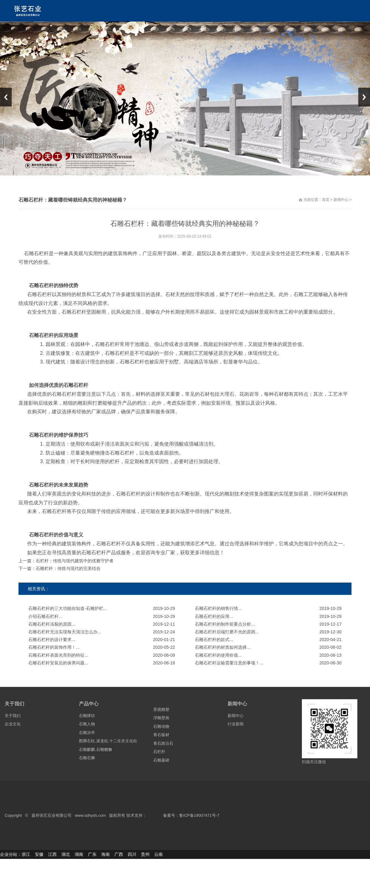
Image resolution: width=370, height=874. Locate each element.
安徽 (39, 854)
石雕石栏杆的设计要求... (51, 639)
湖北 (65, 854)
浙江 (26, 854)
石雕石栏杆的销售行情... (218, 608)
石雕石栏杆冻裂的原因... (51, 624)
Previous (6, 97)
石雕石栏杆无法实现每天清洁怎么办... (64, 631)
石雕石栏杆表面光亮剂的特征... (58, 655)
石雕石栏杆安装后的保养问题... (58, 662)
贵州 (145, 854)
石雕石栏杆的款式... (214, 639)
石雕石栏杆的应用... (214, 616)
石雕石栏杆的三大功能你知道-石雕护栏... (67, 608)
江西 (52, 854)
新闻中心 (341, 200)
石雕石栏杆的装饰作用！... (54, 647)
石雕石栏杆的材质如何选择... (222, 647)
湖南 (79, 854)
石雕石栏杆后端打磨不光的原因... (227, 631)
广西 (118, 854)
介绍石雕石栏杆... (45, 616)
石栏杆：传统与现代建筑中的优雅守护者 (74, 560)
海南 (105, 854)
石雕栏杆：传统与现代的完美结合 (68, 568)
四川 (132, 854)
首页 (325, 200)
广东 (92, 854)
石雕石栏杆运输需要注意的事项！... (229, 662)
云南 (158, 854)
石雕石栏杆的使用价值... (218, 655)
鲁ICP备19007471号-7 (199, 815)
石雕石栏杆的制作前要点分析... (225, 624)
